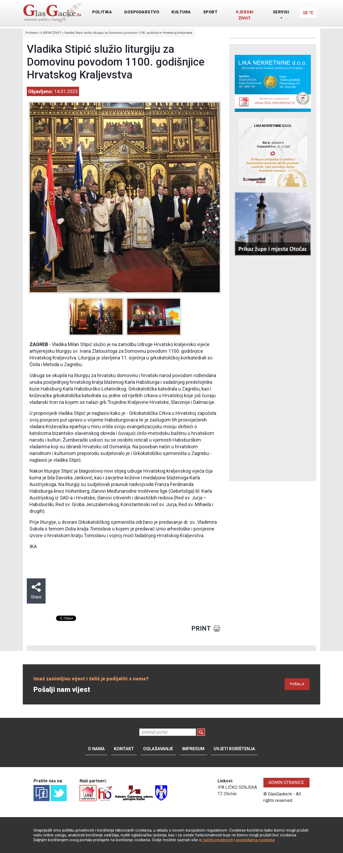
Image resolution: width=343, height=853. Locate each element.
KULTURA (181, 12)
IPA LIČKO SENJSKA (237, 787)
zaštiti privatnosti (217, 839)
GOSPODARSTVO (141, 12)
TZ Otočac (227, 793)
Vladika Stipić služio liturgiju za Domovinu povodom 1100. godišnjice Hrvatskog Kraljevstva (128, 33)
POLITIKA (102, 12)
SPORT (210, 12)
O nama (96, 748)
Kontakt (124, 748)
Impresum (193, 748)
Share (36, 591)
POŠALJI (297, 684)
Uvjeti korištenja (234, 748)
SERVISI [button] (281, 12)
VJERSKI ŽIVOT (244, 15)
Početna (31, 33)
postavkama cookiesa (255, 839)
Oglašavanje (158, 748)
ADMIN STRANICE (286, 782)
